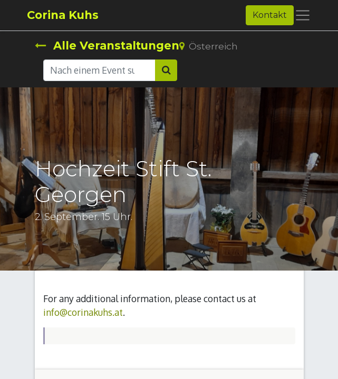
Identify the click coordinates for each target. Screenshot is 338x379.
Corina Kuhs (63, 15)
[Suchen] (166, 70)
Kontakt (270, 15)
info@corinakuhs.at (83, 312)
